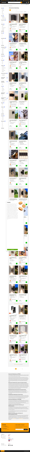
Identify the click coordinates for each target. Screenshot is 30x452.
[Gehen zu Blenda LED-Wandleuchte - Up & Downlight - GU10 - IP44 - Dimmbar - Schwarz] (23, 172)
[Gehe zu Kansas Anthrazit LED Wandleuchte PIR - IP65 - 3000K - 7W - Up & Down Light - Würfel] (23, 258)
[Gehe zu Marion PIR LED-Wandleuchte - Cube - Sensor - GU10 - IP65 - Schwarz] (13, 178)
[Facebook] (8, 445)
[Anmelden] (26, 2)
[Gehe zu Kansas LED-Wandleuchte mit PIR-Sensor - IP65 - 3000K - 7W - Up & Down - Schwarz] (23, 83)
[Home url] (3, 2)
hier (17, 213)
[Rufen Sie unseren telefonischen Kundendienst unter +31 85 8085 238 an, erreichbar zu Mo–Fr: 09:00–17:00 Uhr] (5, 426)
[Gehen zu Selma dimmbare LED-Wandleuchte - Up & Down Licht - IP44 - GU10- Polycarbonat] (13, 77)
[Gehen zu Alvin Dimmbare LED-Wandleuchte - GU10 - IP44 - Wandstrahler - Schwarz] (13, 193)
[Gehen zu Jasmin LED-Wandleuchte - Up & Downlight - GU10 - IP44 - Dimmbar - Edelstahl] (13, 251)
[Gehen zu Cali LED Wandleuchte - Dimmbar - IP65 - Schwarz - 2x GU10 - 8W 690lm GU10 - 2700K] (23, 56)
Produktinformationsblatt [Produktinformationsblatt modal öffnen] (23, 29)
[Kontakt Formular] (5, 429)
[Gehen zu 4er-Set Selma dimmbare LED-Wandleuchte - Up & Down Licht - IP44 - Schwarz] (23, 154)
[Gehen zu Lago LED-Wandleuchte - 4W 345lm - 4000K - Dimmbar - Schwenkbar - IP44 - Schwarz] (13, 348)
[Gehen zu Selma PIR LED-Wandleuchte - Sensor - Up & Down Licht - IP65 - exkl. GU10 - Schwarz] (13, 135)
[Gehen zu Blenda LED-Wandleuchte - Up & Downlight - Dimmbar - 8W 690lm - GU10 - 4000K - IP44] (13, 288)
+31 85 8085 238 (4, 436)
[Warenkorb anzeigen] (28, 2)
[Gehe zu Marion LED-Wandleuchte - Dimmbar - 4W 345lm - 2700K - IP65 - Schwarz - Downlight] (13, 25)
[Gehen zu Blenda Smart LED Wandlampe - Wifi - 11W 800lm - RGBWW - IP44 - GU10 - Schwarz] (23, 348)
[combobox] (15, 2)
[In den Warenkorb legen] (16, 31)
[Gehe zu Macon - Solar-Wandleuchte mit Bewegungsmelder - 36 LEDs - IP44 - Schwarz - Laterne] (23, 142)
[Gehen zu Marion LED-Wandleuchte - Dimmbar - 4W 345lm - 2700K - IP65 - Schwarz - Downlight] (13, 18)
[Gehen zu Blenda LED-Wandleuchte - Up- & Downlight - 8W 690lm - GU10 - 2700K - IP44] (23, 270)
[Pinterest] (12, 445)
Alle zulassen (12, 249)
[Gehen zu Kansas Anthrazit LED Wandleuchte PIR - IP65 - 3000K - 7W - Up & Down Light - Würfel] (23, 251)
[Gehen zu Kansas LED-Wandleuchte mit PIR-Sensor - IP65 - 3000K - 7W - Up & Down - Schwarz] (23, 77)
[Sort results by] (26, 11)
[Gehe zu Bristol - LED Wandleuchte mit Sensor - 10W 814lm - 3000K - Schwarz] (23, 120)
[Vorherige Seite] (8, 10)
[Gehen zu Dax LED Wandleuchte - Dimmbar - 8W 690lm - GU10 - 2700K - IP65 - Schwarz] (23, 193)
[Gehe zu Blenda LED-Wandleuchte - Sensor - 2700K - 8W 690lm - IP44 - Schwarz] (13, 335)
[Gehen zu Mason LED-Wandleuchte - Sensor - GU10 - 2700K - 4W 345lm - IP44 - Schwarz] (13, 309)
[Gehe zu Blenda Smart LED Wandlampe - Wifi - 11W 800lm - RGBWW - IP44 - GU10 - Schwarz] (23, 355)
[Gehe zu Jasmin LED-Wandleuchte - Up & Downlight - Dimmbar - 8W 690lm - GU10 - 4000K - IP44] (13, 277)
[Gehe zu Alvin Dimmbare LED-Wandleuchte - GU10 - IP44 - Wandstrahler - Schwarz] (13, 199)
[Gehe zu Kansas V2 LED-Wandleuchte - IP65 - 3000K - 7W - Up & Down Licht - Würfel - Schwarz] (23, 25)
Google (8, 215)
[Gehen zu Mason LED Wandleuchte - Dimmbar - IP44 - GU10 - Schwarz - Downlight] (23, 288)
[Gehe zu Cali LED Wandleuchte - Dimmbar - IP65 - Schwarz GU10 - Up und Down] (23, 43)
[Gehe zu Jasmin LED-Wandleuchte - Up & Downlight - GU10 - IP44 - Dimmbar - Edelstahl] (13, 258)
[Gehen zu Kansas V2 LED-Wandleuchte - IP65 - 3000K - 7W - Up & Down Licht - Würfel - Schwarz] (23, 18)
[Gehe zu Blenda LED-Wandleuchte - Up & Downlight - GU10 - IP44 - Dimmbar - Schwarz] (23, 179)
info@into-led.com (21, 418)
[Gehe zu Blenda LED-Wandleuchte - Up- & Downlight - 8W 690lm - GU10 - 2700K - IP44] (23, 277)
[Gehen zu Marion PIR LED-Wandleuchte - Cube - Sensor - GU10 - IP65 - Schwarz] (13, 172)
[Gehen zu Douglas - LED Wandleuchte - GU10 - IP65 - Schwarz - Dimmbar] (23, 95)
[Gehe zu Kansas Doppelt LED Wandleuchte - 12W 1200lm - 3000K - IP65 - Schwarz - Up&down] (13, 102)
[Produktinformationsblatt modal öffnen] (10, 28)
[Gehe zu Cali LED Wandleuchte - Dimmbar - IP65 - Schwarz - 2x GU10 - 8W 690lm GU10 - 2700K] (23, 63)
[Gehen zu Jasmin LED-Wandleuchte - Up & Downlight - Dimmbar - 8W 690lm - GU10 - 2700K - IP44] (23, 309)
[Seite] (10, 10)
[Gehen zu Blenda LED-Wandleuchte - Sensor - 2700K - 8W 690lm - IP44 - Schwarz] (13, 329)
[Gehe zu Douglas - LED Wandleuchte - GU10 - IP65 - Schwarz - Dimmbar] (23, 101)
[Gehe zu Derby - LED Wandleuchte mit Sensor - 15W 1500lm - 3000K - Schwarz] (13, 62)
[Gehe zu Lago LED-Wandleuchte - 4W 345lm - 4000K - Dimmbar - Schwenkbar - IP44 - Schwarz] (13, 355)
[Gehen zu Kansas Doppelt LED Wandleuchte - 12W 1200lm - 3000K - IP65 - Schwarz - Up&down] (13, 95)
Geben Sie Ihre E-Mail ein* (18, 428)
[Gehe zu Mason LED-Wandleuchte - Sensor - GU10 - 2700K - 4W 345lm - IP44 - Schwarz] (13, 316)
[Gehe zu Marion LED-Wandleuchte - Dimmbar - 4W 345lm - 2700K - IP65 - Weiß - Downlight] (23, 336)
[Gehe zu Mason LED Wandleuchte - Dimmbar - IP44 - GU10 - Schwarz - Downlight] (23, 295)
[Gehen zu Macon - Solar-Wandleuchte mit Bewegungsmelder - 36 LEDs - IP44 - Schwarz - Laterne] (23, 135)
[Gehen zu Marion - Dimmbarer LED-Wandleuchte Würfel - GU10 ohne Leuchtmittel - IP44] (13, 114)
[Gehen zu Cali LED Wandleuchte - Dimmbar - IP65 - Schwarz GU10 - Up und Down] (23, 37)
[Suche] (21, 2)
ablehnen (9, 216)
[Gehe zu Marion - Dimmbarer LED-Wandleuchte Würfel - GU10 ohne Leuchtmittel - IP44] (13, 121)
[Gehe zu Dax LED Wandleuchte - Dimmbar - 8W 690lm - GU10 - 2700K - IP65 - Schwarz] (23, 199)
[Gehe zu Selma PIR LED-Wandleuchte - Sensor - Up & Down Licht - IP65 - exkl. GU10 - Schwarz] (13, 142)
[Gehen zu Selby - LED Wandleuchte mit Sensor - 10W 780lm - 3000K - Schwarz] (13, 37)
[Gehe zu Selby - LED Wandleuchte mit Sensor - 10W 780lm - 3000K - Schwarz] (13, 43)
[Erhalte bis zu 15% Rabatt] (26, 429)
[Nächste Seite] (16, 10)
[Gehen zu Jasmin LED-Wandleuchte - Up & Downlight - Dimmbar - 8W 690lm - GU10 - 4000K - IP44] (13, 270)
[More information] (3, 8)
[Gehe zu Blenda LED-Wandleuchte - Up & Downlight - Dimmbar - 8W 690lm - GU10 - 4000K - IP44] (13, 295)
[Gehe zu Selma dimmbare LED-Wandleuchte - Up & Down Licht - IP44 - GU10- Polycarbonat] (13, 83)
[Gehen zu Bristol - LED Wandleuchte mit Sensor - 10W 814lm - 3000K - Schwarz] (23, 114)
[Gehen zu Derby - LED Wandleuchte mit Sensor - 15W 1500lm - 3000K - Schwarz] (13, 56)
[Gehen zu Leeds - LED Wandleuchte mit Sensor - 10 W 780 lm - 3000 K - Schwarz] (13, 154)
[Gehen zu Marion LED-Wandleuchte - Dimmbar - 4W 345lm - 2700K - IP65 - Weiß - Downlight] (23, 329)
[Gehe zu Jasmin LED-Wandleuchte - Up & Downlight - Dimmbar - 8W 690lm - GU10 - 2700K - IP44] (23, 316)
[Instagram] (10, 445)
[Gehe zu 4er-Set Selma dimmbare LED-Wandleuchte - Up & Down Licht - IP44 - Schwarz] (23, 161)
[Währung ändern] (27, 4)
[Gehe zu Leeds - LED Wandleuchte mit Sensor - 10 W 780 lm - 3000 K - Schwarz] (13, 160)
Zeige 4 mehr (2, 45)
